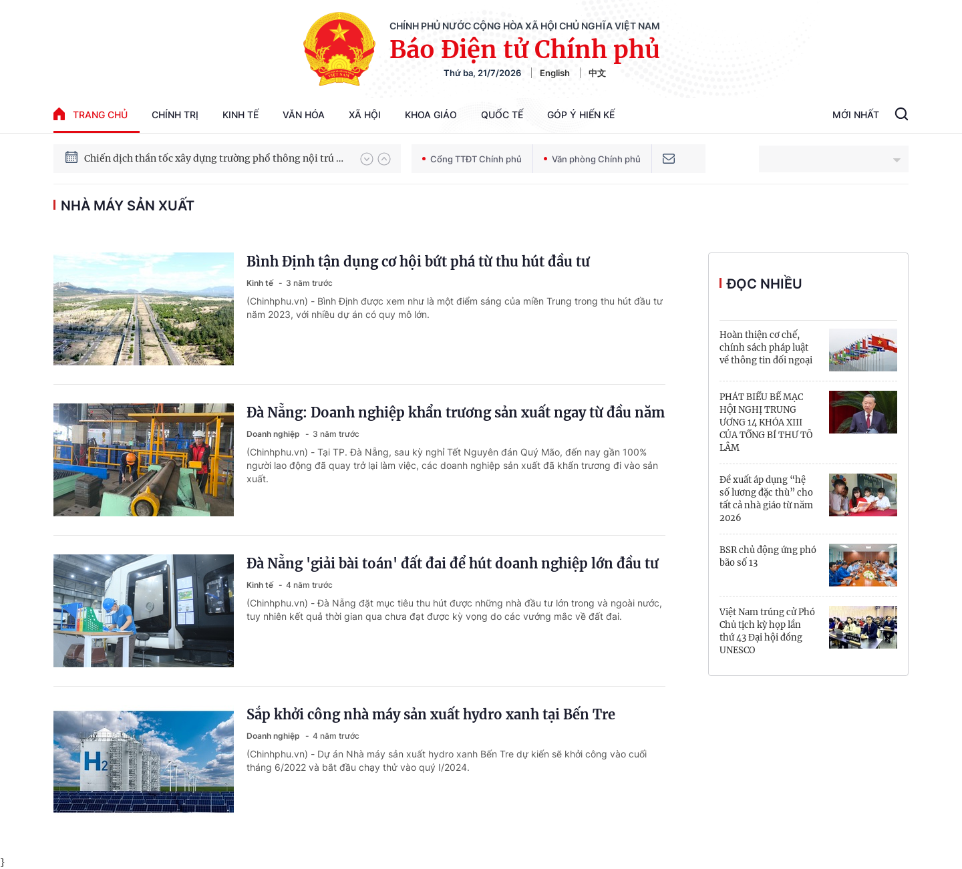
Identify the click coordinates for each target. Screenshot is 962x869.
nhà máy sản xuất (127, 206)
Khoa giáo (431, 114)
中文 (597, 72)
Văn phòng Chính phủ (592, 159)
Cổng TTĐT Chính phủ (472, 159)
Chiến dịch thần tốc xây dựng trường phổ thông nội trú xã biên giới (215, 158)
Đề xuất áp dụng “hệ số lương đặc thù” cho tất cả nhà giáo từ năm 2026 (766, 499)
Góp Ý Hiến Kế (581, 114)
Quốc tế (502, 114)
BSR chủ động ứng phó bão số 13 (767, 556)
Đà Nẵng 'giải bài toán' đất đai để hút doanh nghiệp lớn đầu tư (453, 563)
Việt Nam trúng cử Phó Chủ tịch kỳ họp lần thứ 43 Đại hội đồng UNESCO (767, 631)
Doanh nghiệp (274, 434)
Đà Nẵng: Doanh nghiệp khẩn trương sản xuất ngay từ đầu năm (456, 412)
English (555, 72)
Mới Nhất (855, 114)
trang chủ (90, 114)
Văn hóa (304, 114)
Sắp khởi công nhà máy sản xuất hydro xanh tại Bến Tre (431, 714)
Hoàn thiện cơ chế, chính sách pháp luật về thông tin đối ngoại (765, 347)
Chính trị (175, 114)
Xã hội (365, 114)
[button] (366, 159)
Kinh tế (240, 114)
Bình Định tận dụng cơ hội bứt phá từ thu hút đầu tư (418, 261)
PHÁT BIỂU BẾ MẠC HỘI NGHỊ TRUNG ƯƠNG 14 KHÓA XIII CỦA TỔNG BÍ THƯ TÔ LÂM (765, 422)
